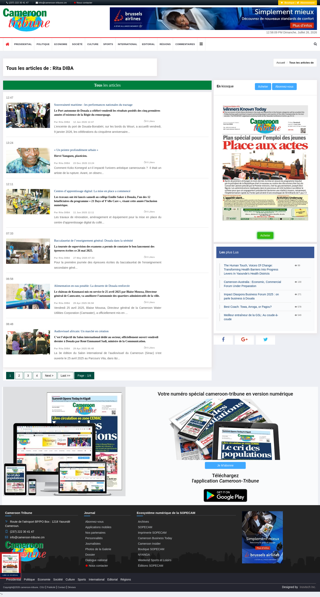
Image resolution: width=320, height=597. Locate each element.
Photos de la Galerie (98, 549)
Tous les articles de (301, 62)
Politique (43, 44)
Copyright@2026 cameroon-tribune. (21, 587)
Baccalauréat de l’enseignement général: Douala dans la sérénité (93, 240)
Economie (60, 44)
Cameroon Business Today (155, 538)
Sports (108, 44)
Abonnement (305, 2)
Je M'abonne (225, 465)
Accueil (281, 62)
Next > (49, 375)
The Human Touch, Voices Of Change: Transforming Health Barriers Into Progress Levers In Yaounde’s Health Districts (251, 269)
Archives (143, 521)
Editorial (148, 44)
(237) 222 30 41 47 (17, 2)
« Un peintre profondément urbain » (76, 150)
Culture (93, 44)
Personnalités (94, 538)
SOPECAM (145, 527)
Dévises (72, 587)
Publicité (51, 587)
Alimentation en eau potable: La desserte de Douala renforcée (92, 285)
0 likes (149, 121)
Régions (165, 44)
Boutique (287, 2)
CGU (42, 587)
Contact (62, 587)
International (127, 44)
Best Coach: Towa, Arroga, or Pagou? (248, 306)
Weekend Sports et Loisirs (154, 560)
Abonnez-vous (284, 86)
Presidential (23, 44)
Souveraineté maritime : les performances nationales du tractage (93, 104)
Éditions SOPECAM (150, 565)
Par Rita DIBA (62, 122)
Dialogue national (96, 560)
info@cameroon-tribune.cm (51, 2)
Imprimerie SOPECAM (152, 532)
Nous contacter (83, 2)
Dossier (90, 554)
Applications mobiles (98, 527)
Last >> (65, 375)
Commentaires (185, 44)
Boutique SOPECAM (151, 549)
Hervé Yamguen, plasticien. (70, 155)
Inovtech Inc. (308, 587)
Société (77, 44)
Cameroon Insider (149, 543)
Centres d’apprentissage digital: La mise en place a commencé (92, 191)
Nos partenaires (95, 532)
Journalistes (93, 543)
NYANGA (144, 554)
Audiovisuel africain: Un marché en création (81, 331)
